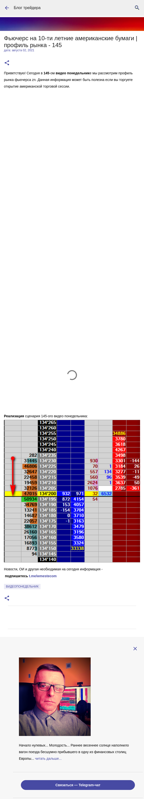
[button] (7, 63)
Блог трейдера (27, 8)
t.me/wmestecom (43, 576)
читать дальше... (48, 758)
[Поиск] (137, 8)
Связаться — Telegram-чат (77, 785)
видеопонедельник (22, 586)
